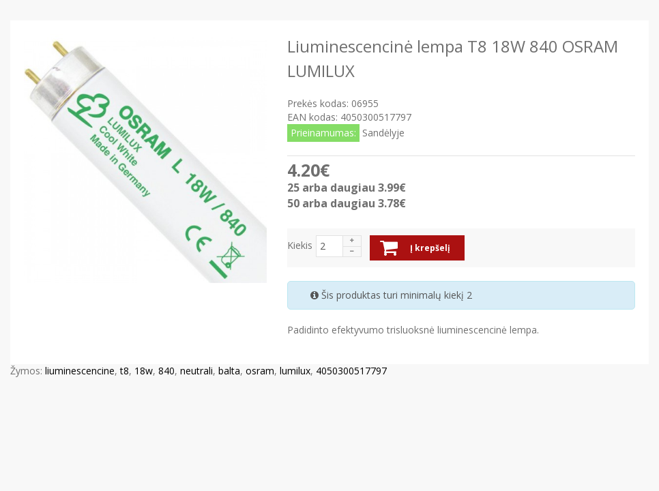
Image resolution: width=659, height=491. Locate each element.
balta (229, 370)
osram (260, 370)
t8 (124, 370)
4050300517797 (351, 370)
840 (166, 370)
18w (143, 370)
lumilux (295, 370)
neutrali (196, 370)
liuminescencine (80, 370)
